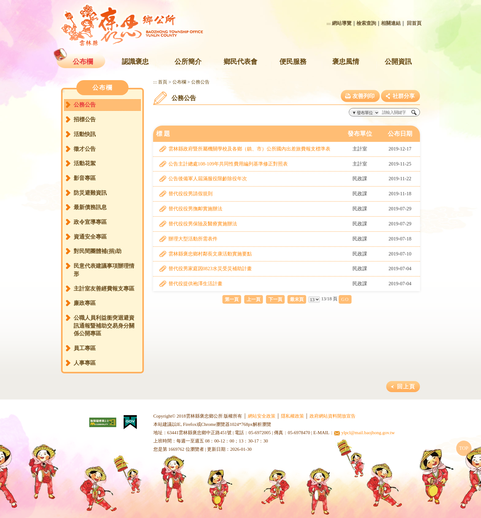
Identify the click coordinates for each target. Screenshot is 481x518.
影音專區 (85, 178)
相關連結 (391, 23)
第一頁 (232, 299)
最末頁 (297, 299)
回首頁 (414, 23)
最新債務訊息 (90, 207)
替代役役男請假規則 (190, 193)
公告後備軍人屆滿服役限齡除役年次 (207, 178)
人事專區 (85, 363)
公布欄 (83, 61)
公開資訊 (398, 61)
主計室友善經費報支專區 (104, 289)
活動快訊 (85, 134)
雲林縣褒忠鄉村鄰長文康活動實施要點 (210, 253)
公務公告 (85, 105)
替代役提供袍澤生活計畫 (195, 283)
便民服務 (292, 61)
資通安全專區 (90, 237)
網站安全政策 (261, 416)
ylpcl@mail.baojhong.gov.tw (364, 432)
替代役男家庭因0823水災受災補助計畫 (210, 268)
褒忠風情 (345, 61)
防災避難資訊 (90, 193)
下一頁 (275, 299)
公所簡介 (188, 61)
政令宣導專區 (90, 222)
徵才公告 (85, 149)
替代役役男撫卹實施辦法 (195, 208)
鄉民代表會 (240, 61)
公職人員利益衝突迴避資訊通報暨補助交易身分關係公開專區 (104, 326)
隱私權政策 (292, 416)
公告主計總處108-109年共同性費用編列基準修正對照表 (228, 163)
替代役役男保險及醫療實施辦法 (202, 223)
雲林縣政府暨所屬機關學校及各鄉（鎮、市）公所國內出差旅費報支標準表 (249, 148)
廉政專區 (85, 303)
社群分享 (404, 96)
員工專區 (85, 348)
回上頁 (406, 387)
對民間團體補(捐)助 (97, 251)
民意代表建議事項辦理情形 (104, 270)
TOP (463, 448)
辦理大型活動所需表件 (192, 238)
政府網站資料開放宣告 (333, 416)
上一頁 (253, 299)
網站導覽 (342, 23)
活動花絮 (85, 163)
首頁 (162, 81)
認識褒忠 (135, 61)
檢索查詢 (366, 23)
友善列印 (363, 96)
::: (329, 23)
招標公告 (85, 119)
